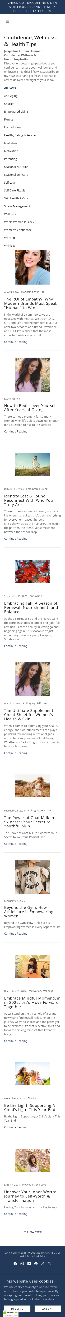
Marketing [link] (10, 143)
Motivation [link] (11, 151)
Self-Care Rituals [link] (14, 190)
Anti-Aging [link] (10, 96)
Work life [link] (10, 238)
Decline (17, 1308)
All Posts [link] (10, 88)
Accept (47, 1308)
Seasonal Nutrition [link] (16, 167)
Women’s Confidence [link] (18, 230)
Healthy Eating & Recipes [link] (20, 135)
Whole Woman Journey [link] (19, 222)
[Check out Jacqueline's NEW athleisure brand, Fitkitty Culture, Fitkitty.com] (32, 7)
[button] (8, 21)
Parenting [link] (10, 159)
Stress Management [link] (17, 206)
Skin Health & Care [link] (16, 198)
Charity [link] (8, 104)
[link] (32, 300)
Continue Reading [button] (15, 342)
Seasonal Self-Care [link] (16, 175)
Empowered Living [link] (16, 111)
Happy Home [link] (12, 127)
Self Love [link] (10, 182)
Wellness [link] (10, 214)
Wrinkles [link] (9, 246)
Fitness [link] (8, 119)
